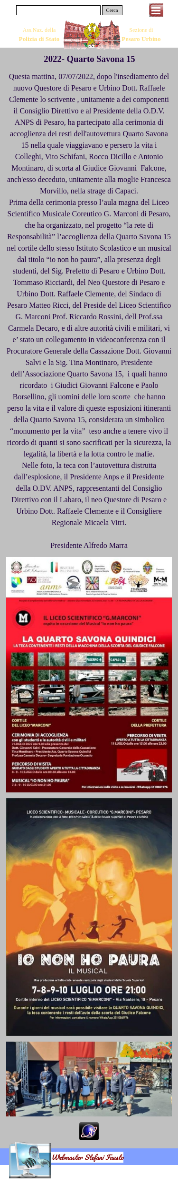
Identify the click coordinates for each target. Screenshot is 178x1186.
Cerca (112, 10)
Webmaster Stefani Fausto (87, 1157)
